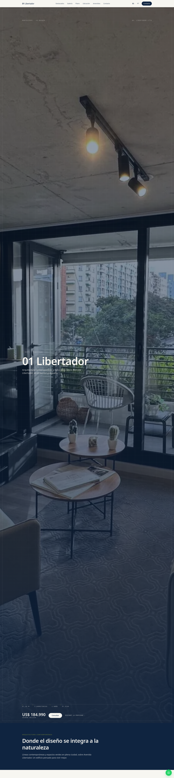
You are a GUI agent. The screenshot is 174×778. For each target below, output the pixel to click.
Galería (69, 3)
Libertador (28, 3)
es (133, 4)
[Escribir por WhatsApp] (169, 773)
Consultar (55, 715)
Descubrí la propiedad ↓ (75, 715)
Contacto (106, 3)
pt (138, 4)
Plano (77, 3)
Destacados (60, 3)
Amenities (96, 3)
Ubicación (86, 3)
